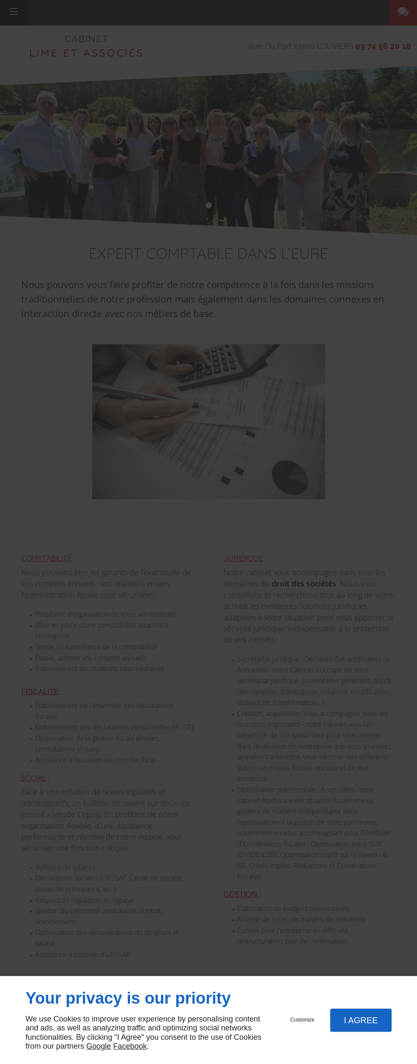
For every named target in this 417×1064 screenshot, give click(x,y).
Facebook (130, 1046)
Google (98, 1046)
